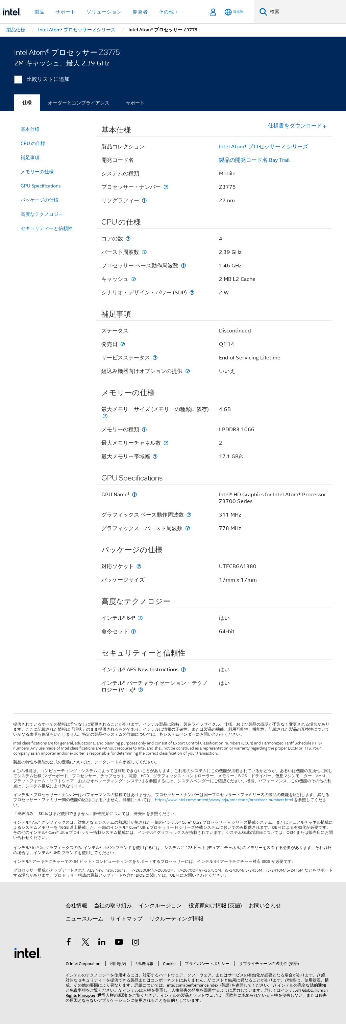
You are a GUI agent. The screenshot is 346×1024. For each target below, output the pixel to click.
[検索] (263, 11)
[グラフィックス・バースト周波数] (187, 528)
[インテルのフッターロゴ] (27, 952)
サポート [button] (65, 12)
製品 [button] (39, 12)
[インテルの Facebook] (68, 943)
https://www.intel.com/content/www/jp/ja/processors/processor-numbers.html (224, 799)
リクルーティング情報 (176, 918)
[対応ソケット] (139, 566)
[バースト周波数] (144, 252)
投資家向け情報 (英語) (215, 905)
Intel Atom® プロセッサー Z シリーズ (263, 146)
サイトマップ (126, 918)
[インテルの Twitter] (85, 943)
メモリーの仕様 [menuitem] (37, 172)
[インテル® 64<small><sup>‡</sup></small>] (140, 618)
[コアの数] (128, 238)
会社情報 (76, 905)
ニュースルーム (84, 918)
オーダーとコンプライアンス (78, 103)
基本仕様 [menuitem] (30, 129)
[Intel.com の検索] (306, 11)
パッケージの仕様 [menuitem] (39, 200)
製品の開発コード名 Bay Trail (254, 160)
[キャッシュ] (133, 279)
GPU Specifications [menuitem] (41, 186)
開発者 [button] (140, 12)
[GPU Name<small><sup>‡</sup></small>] (134, 494)
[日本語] (234, 12)
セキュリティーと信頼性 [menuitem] (47, 228)
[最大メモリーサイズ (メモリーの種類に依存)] (105, 416)
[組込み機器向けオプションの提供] (187, 371)
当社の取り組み (113, 905)
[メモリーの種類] (144, 429)
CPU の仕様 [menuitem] (33, 143)
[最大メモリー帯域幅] (155, 456)
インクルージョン (160, 905)
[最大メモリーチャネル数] (166, 443)
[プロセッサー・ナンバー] (166, 187)
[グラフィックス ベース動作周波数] (189, 515)
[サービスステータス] (155, 357)
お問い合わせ (265, 905)
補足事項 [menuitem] (30, 157)
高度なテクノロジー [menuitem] (42, 214)
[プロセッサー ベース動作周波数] (183, 265)
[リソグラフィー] (144, 200)
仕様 (27, 102)
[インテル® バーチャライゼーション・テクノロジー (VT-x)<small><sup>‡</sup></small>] (140, 690)
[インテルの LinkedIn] (102, 943)
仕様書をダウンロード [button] (297, 125)
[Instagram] (135, 943)
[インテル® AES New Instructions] (183, 669)
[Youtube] (119, 943)
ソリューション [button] (104, 12)
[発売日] (122, 344)
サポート (135, 103)
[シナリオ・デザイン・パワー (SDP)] (192, 292)
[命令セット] (133, 631)
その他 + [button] (168, 12)
